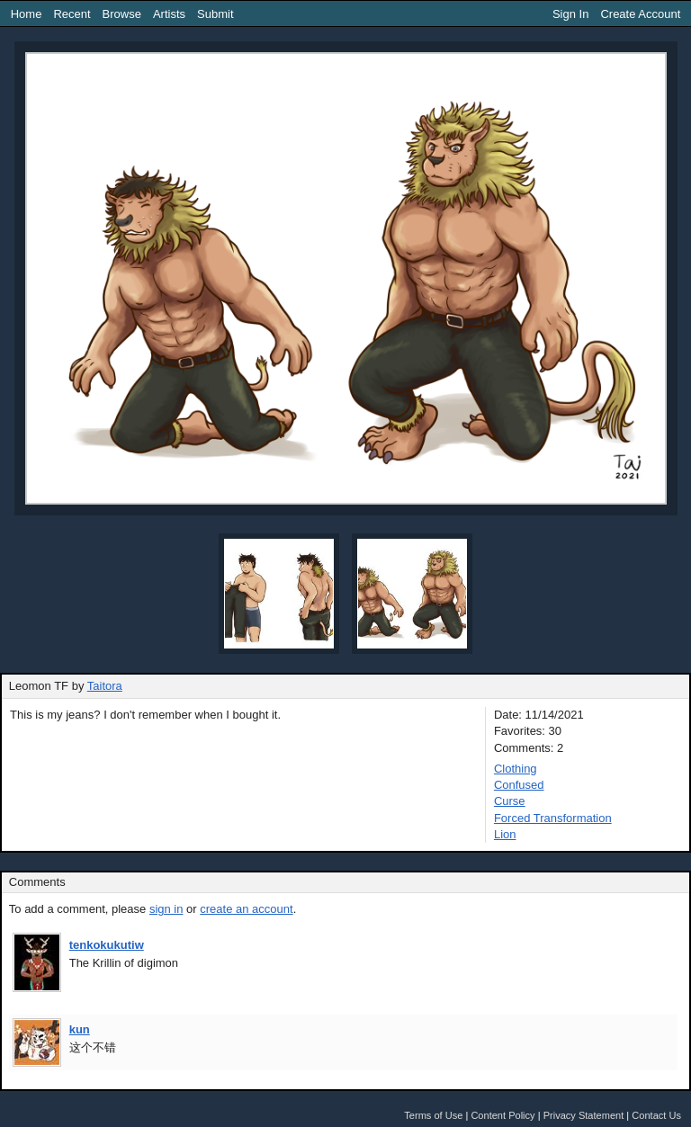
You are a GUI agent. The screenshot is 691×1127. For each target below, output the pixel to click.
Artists (169, 14)
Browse (122, 14)
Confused (519, 785)
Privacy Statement (583, 1115)
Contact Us (656, 1115)
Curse (509, 801)
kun (79, 1029)
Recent (71, 14)
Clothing (515, 768)
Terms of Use (433, 1115)
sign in (166, 909)
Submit (215, 14)
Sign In (570, 14)
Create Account (640, 14)
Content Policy (502, 1115)
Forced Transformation (553, 818)
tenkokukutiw (106, 945)
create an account (246, 909)
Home (26, 14)
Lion (505, 834)
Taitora (104, 686)
